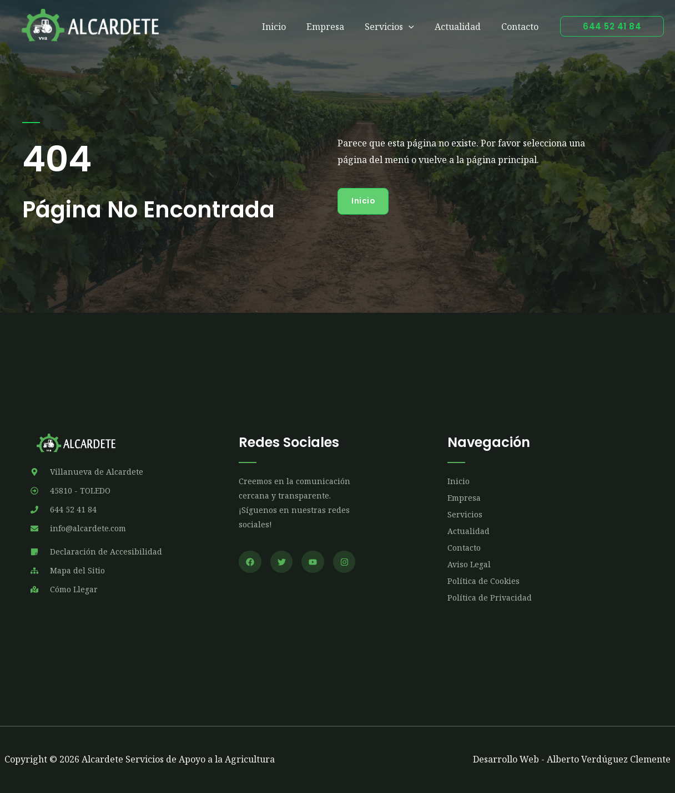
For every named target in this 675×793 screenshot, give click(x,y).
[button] (612, 26)
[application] (415, 26)
